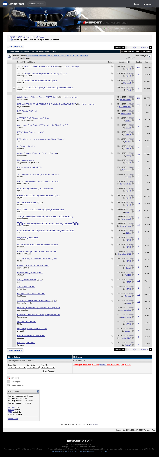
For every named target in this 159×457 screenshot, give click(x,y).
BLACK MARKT (22, 90)
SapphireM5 (22, 155)
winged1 (20, 331)
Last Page (75, 66)
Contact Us (120, 430)
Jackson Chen (126, 113)
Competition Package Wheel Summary (41, 73)
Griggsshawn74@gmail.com (28, 162)
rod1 (19, 169)
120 (138, 67)
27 (138, 196)
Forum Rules (13, 418)
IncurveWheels (23, 99)
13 (138, 294)
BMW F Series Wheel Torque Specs (40, 80)
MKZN (19, 134)
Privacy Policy (57, 451)
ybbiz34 (103, 365)
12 (138, 224)
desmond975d (23, 183)
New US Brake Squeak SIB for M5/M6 (41, 66)
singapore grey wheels (27, 237)
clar (18, 282)
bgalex (19, 190)
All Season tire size (26, 146)
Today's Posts (119, 29)
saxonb (20, 127)
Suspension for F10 (26, 286)
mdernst (20, 82)
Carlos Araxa (22, 317)
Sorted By (12, 365)
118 (138, 98)
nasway (128, 212)
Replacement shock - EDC (29, 167)
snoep (128, 156)
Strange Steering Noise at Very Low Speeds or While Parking (45, 216)
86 (138, 154)
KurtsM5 (128, 135)
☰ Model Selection (37, 4)
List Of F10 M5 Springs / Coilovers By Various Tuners (48, 87)
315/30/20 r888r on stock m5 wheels (33, 300)
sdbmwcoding (22, 310)
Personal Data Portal (98, 451)
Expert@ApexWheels (25, 120)
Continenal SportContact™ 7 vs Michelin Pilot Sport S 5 (42, 125)
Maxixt (128, 177)
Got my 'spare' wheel (26, 202)
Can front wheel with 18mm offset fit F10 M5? (38, 181)
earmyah (20, 148)
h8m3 (19, 113)
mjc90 (19, 212)
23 (138, 301)
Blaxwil (128, 268)
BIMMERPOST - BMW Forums (138, 430)
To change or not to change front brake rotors (38, 174)
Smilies (11, 409)
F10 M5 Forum (38, 37)
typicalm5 (21, 247)
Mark (15, 58)
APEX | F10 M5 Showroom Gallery (33, 118)
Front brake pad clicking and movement (35, 188)
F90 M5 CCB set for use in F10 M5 (33, 265)
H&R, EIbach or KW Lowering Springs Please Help (40, 209)
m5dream (127, 296)
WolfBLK (20, 275)
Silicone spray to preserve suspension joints (37, 258)
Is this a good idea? (26, 342)
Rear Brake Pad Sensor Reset (31, 335)
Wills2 (129, 90)
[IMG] (10, 412)
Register (148, 4)
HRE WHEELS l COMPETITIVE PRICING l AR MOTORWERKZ (46, 104)
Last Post (123, 62)
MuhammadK (22, 219)
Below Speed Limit (24, 75)
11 (139, 47)
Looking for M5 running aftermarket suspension (38, 307)
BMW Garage (81, 29)
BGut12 (128, 142)
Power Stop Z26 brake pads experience (35, 195)
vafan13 (128, 121)
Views (147, 62)
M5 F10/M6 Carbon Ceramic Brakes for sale (37, 244)
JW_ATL (20, 197)
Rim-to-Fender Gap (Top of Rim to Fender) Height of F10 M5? (45, 230)
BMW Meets (95, 29)
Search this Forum (143, 51)
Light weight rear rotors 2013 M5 (32, 328)
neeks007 (21, 240)
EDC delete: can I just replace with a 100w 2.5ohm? (41, 139)
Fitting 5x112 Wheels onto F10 (31, 293)
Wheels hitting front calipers (30, 272)
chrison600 (21, 289)
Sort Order (31, 365)
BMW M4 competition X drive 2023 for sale (36, 251)
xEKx (19, 233)
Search (131, 29)
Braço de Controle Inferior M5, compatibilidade (38, 314)
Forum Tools (126, 51)
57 (138, 74)
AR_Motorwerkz (23, 106)
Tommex (20, 345)
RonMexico (21, 296)
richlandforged (23, 226)
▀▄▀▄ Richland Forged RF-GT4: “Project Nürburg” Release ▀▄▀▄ (47, 223)
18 (138, 210)
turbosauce (126, 170)
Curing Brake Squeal (26, 279)
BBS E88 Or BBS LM (26, 111)
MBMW (128, 282)
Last (145, 47)
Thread (20, 62)
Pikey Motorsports (24, 303)
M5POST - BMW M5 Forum (19, 37)
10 (138, 119)
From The (44, 365)
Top (153, 430)
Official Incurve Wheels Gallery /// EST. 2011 (37, 97)
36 (138, 203)
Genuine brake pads (26, 321)
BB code (11, 407)
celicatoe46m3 (125, 338)
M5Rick (128, 69)
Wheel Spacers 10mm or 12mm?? (32, 153)
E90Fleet (20, 68)
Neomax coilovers (25, 160)
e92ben (128, 233)
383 (138, 105)
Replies (139, 62)
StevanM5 (127, 83)
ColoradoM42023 (24, 254)
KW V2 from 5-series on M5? (30, 132)
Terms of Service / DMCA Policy (76, 451)
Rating (111, 62)
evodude (20, 338)
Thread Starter (30, 62)
